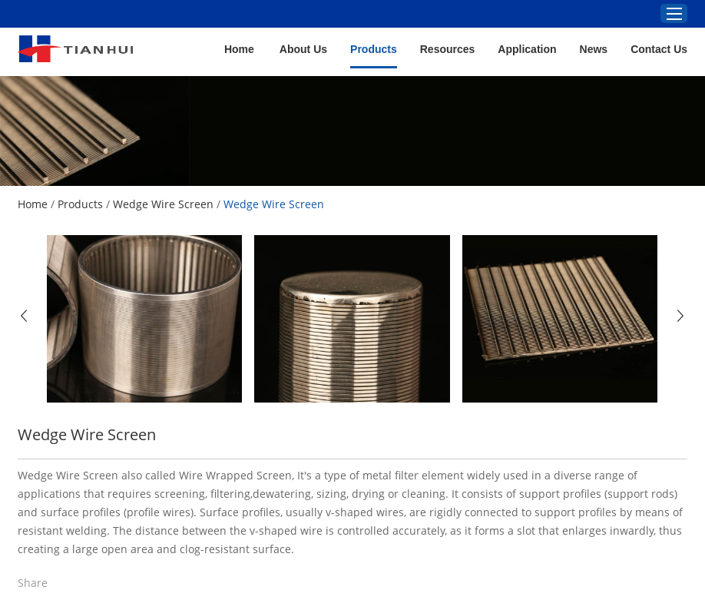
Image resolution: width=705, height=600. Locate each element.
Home (239, 49)
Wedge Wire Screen (163, 204)
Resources (447, 49)
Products (373, 49)
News (594, 49)
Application (527, 49)
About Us (303, 49)
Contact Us (659, 49)
